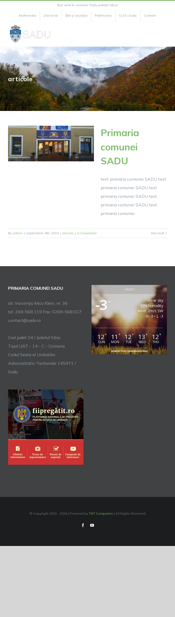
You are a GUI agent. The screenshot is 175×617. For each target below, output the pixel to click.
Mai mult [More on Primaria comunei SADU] (157, 233)
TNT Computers (101, 513)
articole (68, 233)
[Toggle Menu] (164, 34)
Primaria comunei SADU (120, 147)
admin (18, 233)
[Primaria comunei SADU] (51, 143)
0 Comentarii (87, 233)
